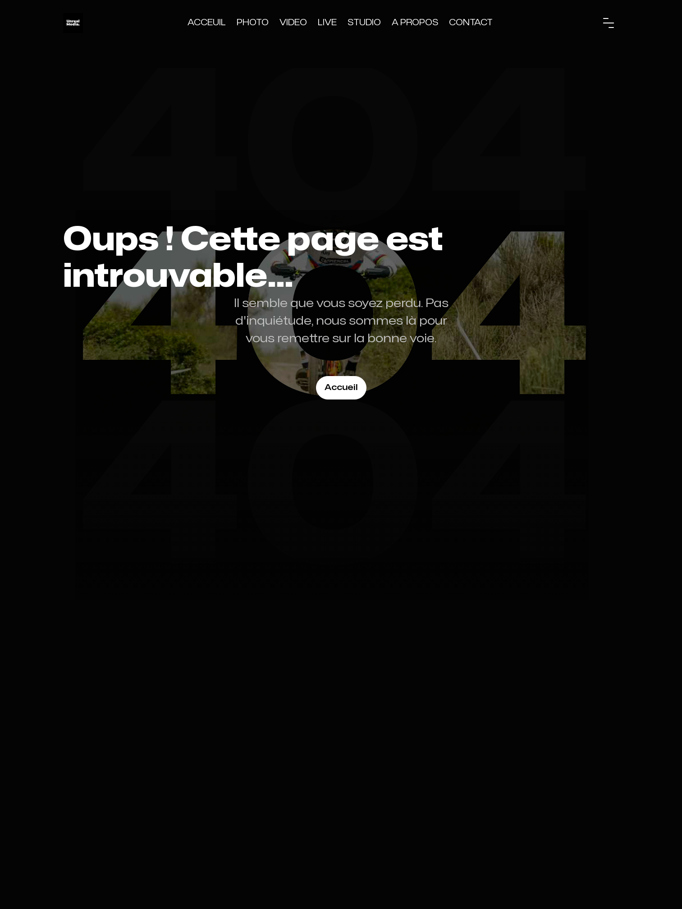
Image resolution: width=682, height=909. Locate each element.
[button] (608, 23)
